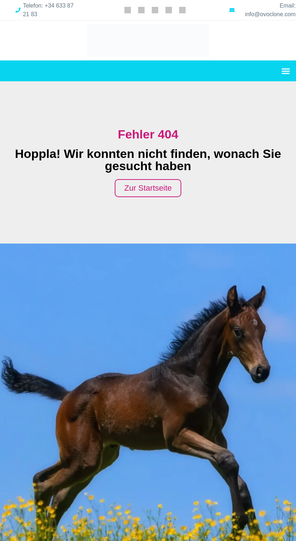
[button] (286, 71)
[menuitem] (128, 10)
